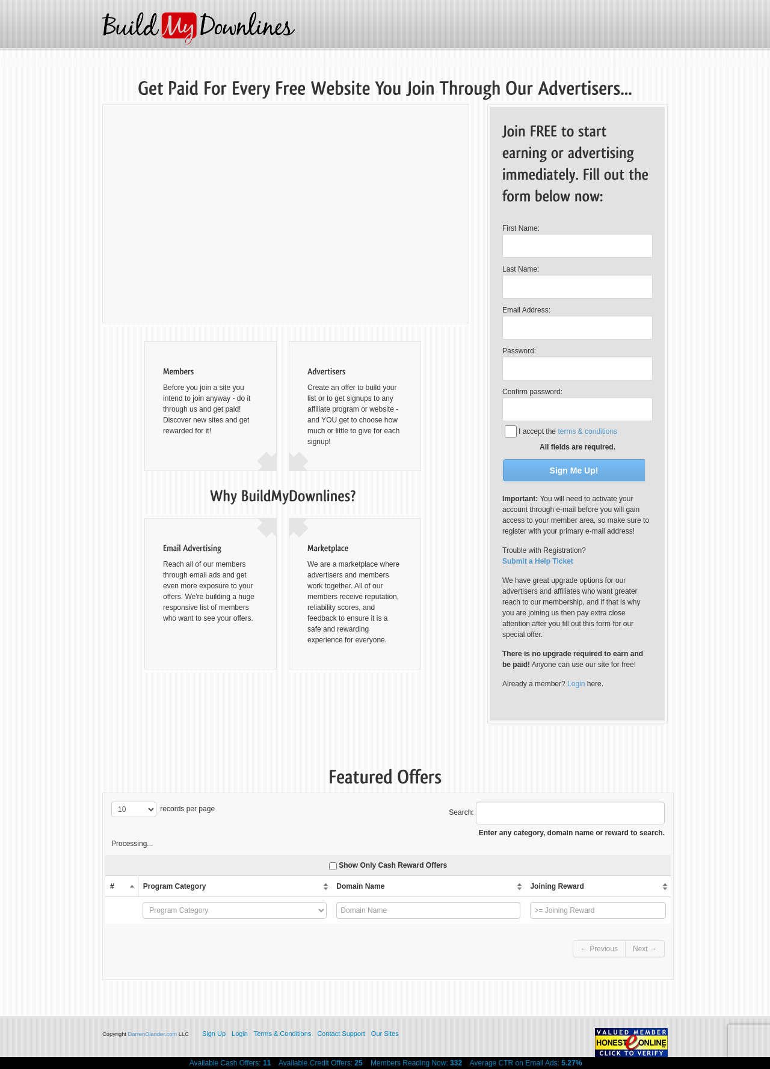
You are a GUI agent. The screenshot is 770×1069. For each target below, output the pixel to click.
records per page (163, 809)
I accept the (568, 431)
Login (576, 684)
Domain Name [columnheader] (360, 886)
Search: (557, 813)
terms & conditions (587, 431)
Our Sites (385, 1033)
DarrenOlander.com (152, 1034)
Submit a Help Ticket (537, 561)
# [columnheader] (112, 886)
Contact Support (341, 1033)
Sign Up (214, 1033)
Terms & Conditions (282, 1033)
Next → (645, 949)
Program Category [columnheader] (174, 886)
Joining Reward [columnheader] (557, 886)
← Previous (599, 949)
